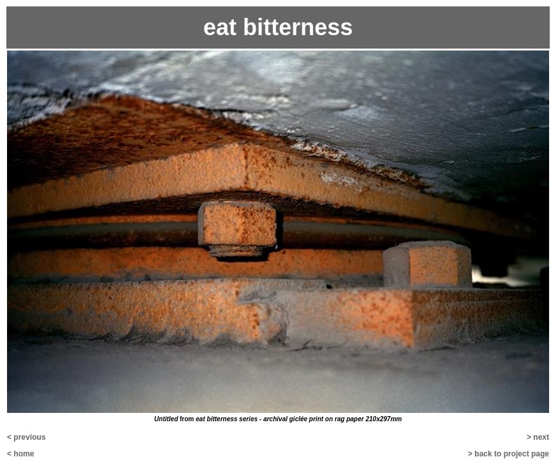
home (23, 453)
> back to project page (508, 453)
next (541, 437)
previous (29, 437)
